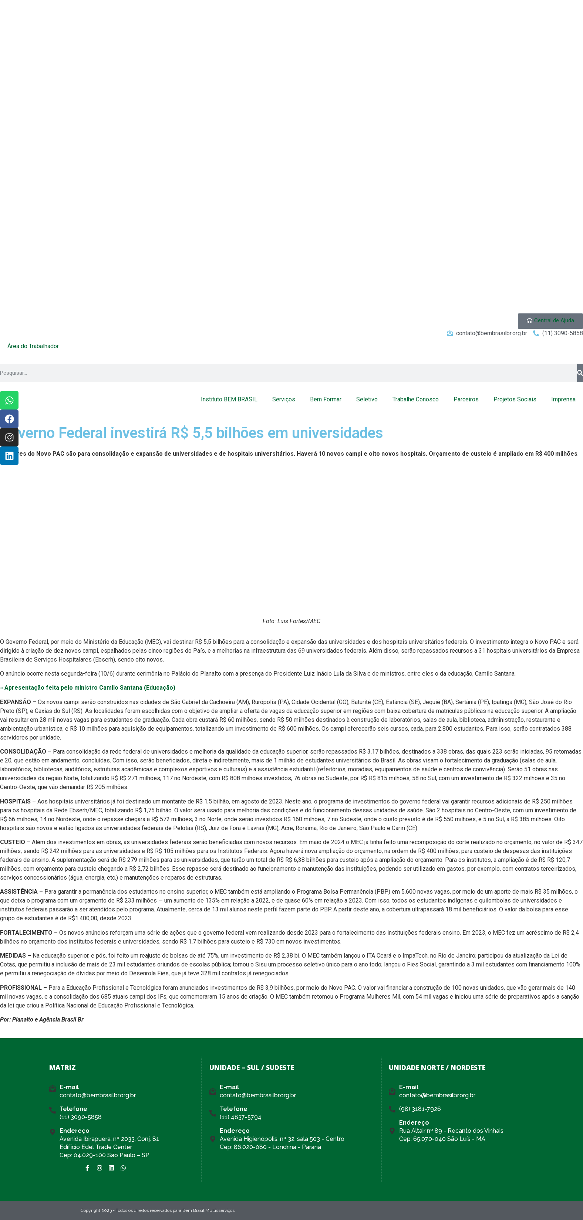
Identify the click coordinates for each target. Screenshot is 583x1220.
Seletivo (367, 399)
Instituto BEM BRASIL (229, 399)
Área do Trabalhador (33, 346)
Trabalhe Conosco (415, 399)
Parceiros (466, 399)
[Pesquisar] (580, 373)
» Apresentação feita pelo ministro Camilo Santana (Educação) (87, 687)
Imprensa (563, 399)
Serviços (283, 399)
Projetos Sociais (514, 399)
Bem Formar (325, 399)
